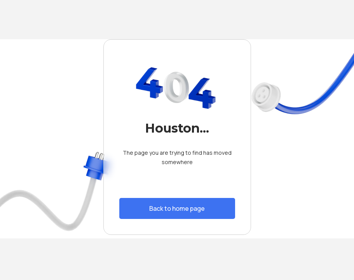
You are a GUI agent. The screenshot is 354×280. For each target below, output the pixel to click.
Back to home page (177, 208)
